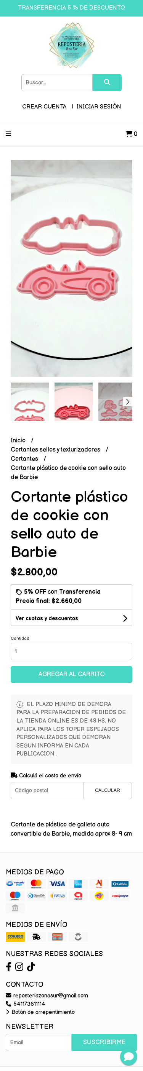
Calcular (107, 790)
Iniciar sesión (99, 106)
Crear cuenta (44, 106)
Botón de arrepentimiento (40, 1012)
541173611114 (25, 1004)
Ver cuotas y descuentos (47, 618)
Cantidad (20, 638)
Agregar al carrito (72, 674)
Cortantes (25, 459)
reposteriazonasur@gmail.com (47, 995)
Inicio (19, 440)
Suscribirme (104, 1042)
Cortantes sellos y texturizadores (56, 449)
